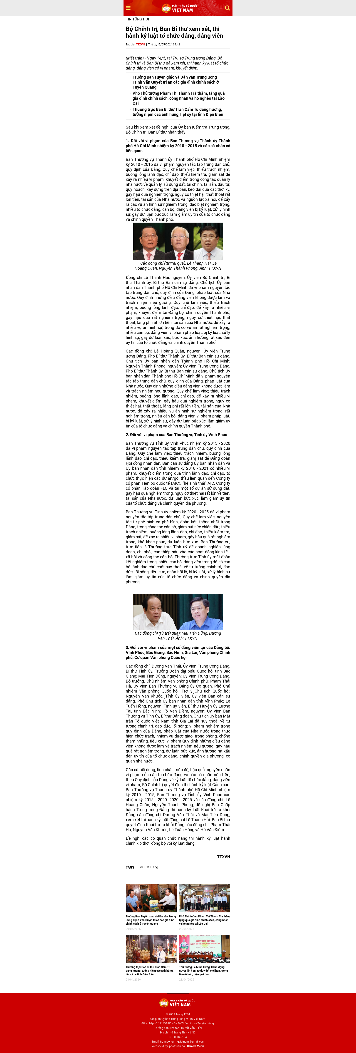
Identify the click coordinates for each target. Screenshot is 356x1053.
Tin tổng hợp (138, 19)
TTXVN (140, 44)
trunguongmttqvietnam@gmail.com (182, 1041)
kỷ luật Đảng (148, 867)
